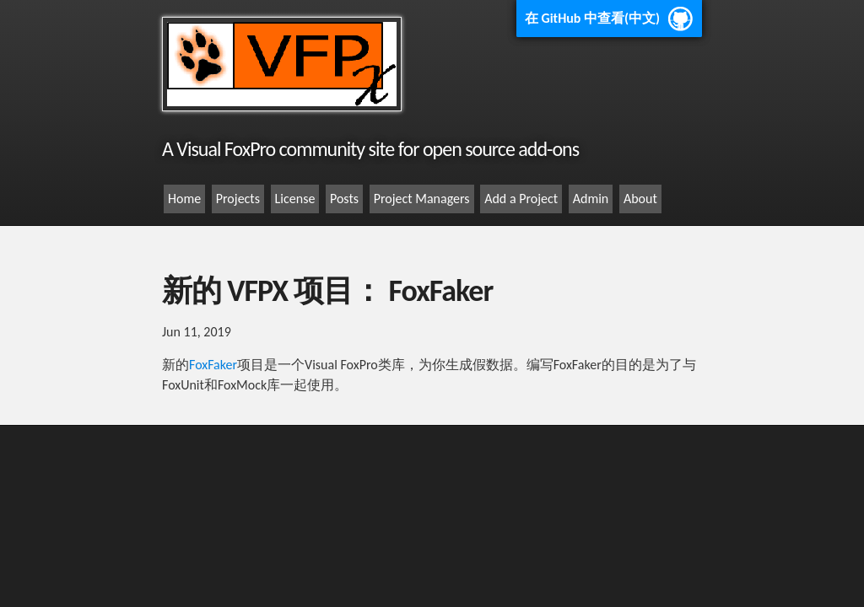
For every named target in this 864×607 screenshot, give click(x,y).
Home (184, 199)
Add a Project (521, 199)
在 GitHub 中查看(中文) (592, 18)
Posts (344, 199)
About (640, 199)
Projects (238, 199)
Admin (591, 199)
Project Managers (422, 199)
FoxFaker (213, 365)
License (295, 199)
